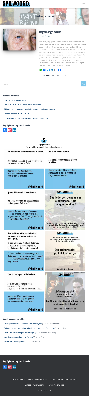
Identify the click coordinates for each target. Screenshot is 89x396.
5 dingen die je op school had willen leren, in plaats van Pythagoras (29, 328)
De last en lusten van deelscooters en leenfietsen (22, 105)
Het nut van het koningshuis (14, 342)
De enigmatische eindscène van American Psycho (23, 324)
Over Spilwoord (19, 379)
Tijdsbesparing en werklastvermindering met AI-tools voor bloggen (29, 109)
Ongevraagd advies (50, 32)
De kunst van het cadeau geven (15, 100)
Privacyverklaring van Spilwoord (63, 379)
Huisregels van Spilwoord (34, 385)
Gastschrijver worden (56, 385)
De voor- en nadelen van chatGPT (16, 114)
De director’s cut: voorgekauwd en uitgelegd (20, 333)
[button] (24, 169)
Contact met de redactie (37, 379)
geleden (61, 75)
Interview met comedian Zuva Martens (18, 337)
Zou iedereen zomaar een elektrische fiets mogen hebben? (26, 118)
